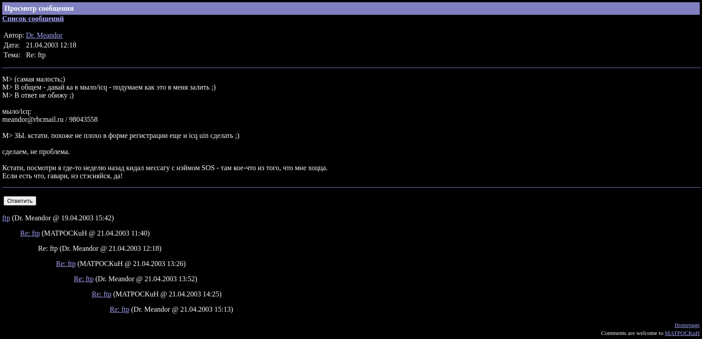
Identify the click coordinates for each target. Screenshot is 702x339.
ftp (6, 218)
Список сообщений (33, 18)
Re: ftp (30, 233)
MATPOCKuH (682, 333)
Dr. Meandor (44, 35)
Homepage (687, 325)
